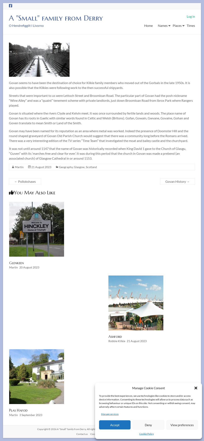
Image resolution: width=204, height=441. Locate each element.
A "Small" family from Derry (57, 18)
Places (177, 25)
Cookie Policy (146, 433)
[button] (196, 388)
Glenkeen (16, 262)
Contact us (82, 434)
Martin (19, 167)
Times (191, 25)
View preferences (182, 425)
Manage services (110, 414)
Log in (191, 16)
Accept (115, 425)
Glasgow (79, 167)
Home (148, 25)
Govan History (177, 181)
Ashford (115, 336)
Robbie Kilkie (116, 341)
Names (163, 25)
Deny (148, 425)
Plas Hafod (18, 410)
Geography (66, 167)
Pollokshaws (25, 181)
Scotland (91, 167)
